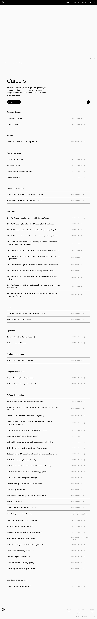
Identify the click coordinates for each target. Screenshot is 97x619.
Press (68, 611)
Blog (90, 2)
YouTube (92, 613)
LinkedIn (92, 609)
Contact (69, 609)
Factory (76, 2)
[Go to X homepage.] (2, 2)
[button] (90, 58)
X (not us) (92, 611)
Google (78, 611)
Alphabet (78, 613)
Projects (69, 2)
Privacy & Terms (80, 609)
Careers (84, 2)
